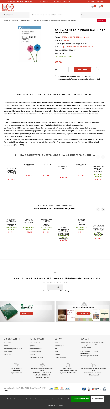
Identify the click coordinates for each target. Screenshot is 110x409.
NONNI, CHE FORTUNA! (81, 219)
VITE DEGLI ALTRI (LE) (63, 167)
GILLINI (72, 209)
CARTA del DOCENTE (47, 1)
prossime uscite (60, 357)
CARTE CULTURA (63, 1)
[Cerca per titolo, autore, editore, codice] (93, 14)
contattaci (7, 354)
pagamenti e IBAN (36, 357)
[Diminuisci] (61, 69)
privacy (32, 354)
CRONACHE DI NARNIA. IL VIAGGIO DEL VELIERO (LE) (11, 171)
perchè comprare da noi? (13, 349)
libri (56, 343)
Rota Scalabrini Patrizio (11, 224)
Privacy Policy (64, 291)
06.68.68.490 (85, 353)
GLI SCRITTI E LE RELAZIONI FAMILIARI (46, 220)
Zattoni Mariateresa (46, 224)
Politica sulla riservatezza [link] (55, 405)
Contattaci (11, 1)
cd (56, 349)
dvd (56, 351)
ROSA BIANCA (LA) (81, 165)
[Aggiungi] (71, 69)
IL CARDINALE (46, 164)
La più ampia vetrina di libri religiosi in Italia (93, 369)
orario (29, 1)
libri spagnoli (59, 346)
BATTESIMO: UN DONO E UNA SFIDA (98, 168)
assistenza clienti (35, 349)
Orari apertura (67, 368)
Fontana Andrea (98, 172)
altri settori (101, 21)
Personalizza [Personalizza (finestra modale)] (97, 399)
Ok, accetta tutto (80, 399)
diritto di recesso (35, 351)
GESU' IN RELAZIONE (29, 219)
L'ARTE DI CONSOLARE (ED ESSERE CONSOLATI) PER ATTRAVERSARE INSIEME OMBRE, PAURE (64, 232)
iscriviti (55, 287)
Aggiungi (82, 69)
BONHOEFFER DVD (29, 165)
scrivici (21, 1)
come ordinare (34, 343)
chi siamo (7, 343)
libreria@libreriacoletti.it (90, 356)
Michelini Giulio (29, 223)
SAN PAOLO (67, 40)
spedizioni (33, 346)
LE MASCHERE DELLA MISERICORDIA (11, 220)
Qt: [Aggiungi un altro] (56, 70)
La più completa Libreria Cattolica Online (42, 369)
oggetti (57, 354)
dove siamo (8, 351)
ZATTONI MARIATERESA (58, 209)
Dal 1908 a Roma (16, 368)
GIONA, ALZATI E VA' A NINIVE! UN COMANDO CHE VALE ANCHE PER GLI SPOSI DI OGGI (98, 229)
